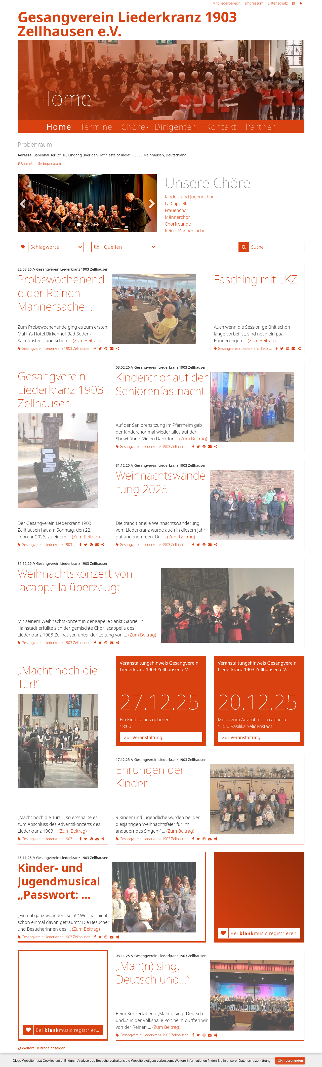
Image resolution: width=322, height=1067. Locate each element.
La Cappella (176, 203)
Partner (260, 126)
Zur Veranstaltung (143, 737)
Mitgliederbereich (227, 3)
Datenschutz (278, 3)
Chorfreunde (178, 224)
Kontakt (221, 126)
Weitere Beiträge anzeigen (41, 1048)
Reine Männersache (185, 231)
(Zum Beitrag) (87, 340)
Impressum (254, 3)
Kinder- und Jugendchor (189, 197)
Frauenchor (176, 210)
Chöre (134, 126)
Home (58, 126)
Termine (96, 126)
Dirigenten (175, 126)
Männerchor (177, 217)
